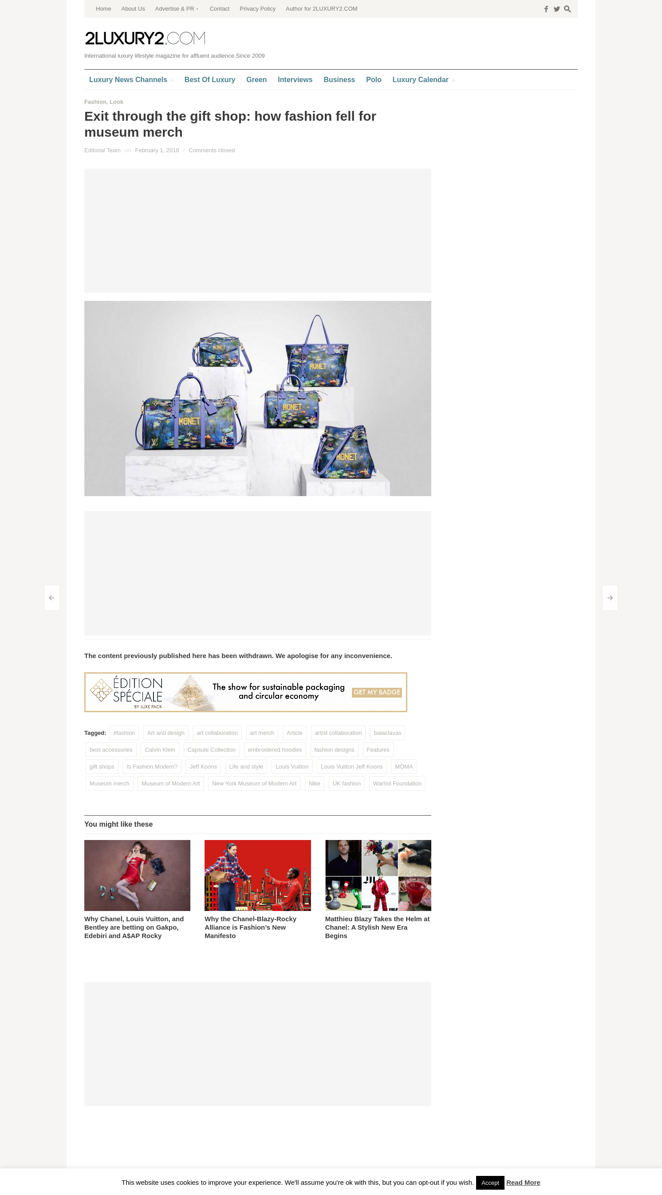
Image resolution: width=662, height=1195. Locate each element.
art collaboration (217, 733)
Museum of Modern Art (171, 783)
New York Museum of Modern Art (254, 783)
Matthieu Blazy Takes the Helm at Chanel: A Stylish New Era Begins (377, 927)
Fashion (95, 102)
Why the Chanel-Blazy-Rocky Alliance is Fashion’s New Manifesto (250, 927)
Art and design (166, 733)
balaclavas (387, 733)
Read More (523, 1182)
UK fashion (347, 783)
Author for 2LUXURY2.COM (322, 8)
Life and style (246, 766)
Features (378, 749)
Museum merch (110, 783)
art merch (262, 733)
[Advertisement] (257, 231)
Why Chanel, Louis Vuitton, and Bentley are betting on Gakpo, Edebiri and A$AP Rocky (134, 927)
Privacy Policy (258, 8)
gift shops (102, 766)
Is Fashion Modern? (151, 766)
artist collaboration (338, 733)
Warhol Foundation (397, 783)
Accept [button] (490, 1182)
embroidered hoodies (275, 749)
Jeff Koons (203, 766)
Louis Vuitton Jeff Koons (351, 766)
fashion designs (335, 749)
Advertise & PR (174, 8)
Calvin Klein (160, 749)
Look (116, 102)
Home (103, 8)
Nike (314, 783)
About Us (133, 8)
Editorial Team (102, 150)
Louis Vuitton (292, 766)
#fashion (124, 733)
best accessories (111, 749)
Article (295, 733)
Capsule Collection (212, 749)
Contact (220, 8)
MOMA (404, 766)
